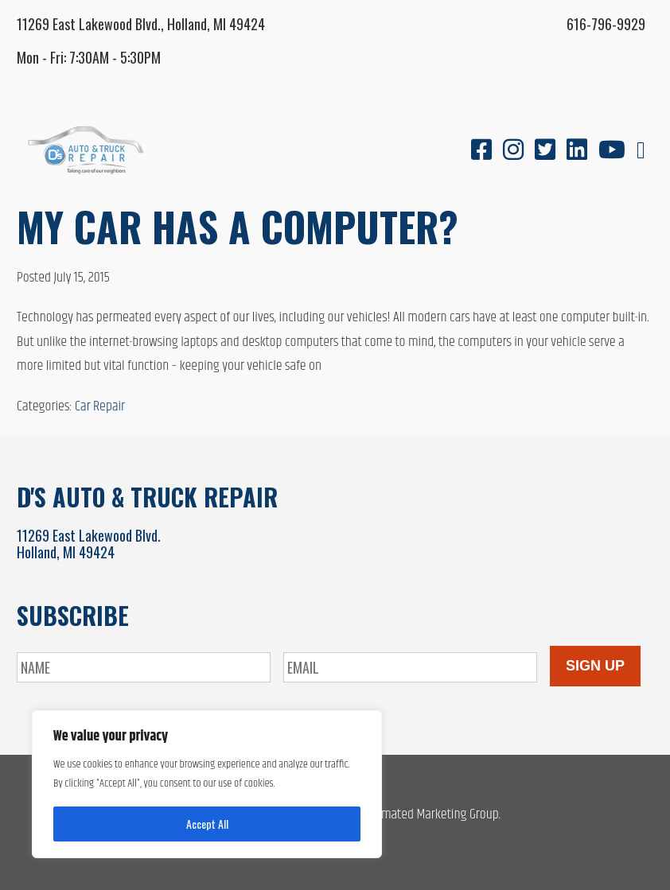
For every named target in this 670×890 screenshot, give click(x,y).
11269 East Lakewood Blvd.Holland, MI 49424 (89, 544)
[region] (207, 784)
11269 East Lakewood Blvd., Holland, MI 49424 (141, 24)
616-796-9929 (606, 24)
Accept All (207, 823)
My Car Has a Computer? (237, 225)
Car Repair (100, 406)
